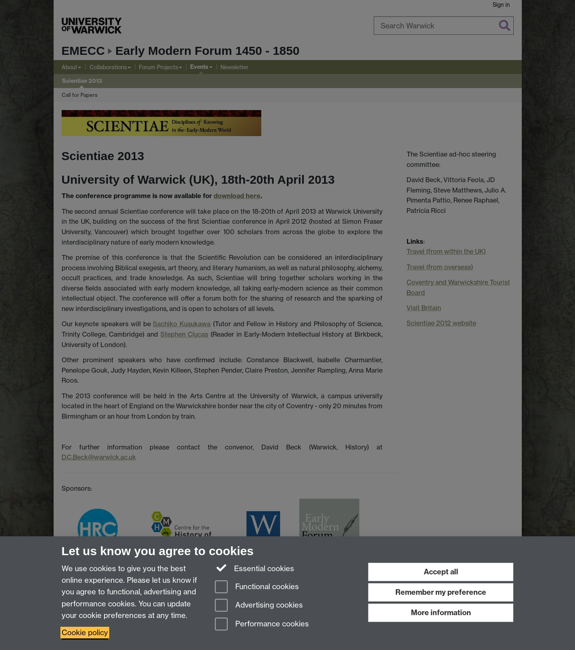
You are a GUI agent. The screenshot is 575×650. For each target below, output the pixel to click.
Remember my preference (440, 592)
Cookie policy (85, 632)
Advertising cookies (259, 605)
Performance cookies (262, 624)
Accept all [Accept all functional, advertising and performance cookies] (441, 571)
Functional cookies (257, 587)
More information (441, 612)
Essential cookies (255, 568)
